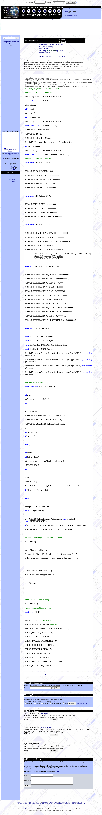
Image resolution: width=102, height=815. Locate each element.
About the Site (43, 806)
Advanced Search (37, 803)
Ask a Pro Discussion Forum (57, 805)
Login (10, 45)
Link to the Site (57, 806)
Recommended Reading (48, 803)
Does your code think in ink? (11, 42)
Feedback (73, 805)
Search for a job (40, 805)
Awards (63, 806)
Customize (79, 805)
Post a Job (47, 805)
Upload (56, 803)
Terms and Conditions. (69, 810)
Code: (67, 11)
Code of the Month (71, 803)
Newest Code (62, 803)
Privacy (75, 806)
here (6, 153)
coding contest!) (56, 701)
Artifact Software (13, 174)
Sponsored (50, 19)
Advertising (69, 806)
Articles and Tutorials (26, 803)
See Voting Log (82, 703)
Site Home (30, 806)
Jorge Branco (44, 713)
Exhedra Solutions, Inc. (31, 810)
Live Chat (67, 805)
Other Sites (36, 806)
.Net (69, 8)
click (14, 169)
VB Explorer (12, 181)
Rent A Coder (12, 179)
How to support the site (71, 15)
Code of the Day (80, 803)
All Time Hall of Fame (21, 805)
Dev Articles (12, 177)
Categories (17, 803)
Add (3, 158)
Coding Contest (31, 805)
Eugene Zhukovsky (47, 47)
